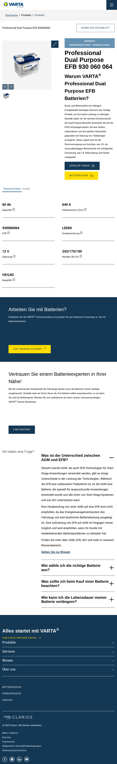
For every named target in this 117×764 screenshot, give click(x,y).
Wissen (7, 661)
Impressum (8, 741)
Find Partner (21, 429)
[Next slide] (11, 87)
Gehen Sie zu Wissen (55, 552)
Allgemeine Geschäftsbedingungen (22, 746)
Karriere (6, 737)
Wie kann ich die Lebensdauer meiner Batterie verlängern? (74, 599)
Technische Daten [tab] (12, 188)
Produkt (39, 15)
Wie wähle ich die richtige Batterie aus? (70, 567)
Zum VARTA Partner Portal (19, 638)
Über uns (9, 669)
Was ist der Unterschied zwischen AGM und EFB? (70, 457)
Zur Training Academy (27, 349)
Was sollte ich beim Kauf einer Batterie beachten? (75, 583)
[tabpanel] (58, 242)
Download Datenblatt (95, 28)
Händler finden (82, 166)
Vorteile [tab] (26, 188)
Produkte (9, 642)
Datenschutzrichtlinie (14, 750)
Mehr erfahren (10, 733)
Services (8, 652)
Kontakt (7, 700)
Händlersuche (16, 693)
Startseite (11, 15)
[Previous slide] (5, 87)
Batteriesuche (81, 175)
